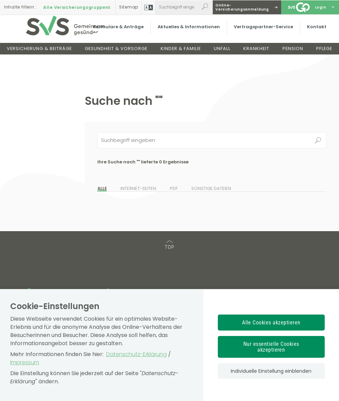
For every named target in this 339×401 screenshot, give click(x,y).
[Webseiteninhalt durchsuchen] (177, 7)
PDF (174, 188)
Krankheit (256, 54)
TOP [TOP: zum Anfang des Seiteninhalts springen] (169, 245)
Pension (292, 54)
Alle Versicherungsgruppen (77, 7)
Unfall (222, 54)
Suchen (318, 140)
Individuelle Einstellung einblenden (271, 371)
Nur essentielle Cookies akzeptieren (271, 347)
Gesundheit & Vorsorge (116, 54)
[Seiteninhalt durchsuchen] (211, 140)
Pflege (324, 54)
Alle (102, 188)
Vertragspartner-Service (262, 32)
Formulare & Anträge (117, 32)
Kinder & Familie (181, 54)
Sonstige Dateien (211, 188)
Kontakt (315, 32)
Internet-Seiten (138, 188)
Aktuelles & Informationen (188, 32)
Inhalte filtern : (20, 7)
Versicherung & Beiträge (39, 54)
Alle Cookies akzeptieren (271, 322)
